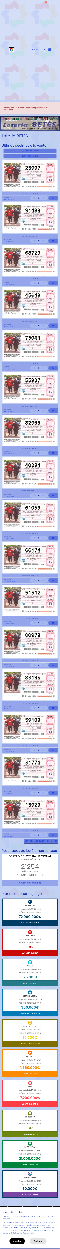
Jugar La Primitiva (30, 1164)
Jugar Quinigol (30, 983)
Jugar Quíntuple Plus (30, 1043)
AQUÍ (32, 1233)
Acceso (36, 50)
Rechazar (38, 1241)
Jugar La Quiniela (30, 953)
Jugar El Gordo (30, 1104)
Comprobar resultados (30, 883)
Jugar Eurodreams (30, 1195)
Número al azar (30, 156)
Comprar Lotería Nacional (30, 1013)
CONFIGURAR (34, 1230)
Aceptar (17, 1241)
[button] (4, 126)
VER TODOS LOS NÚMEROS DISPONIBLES (41, 841)
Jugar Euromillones (30, 923)
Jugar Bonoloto (30, 1134)
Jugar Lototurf (30, 1074)
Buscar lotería (30, 150)
